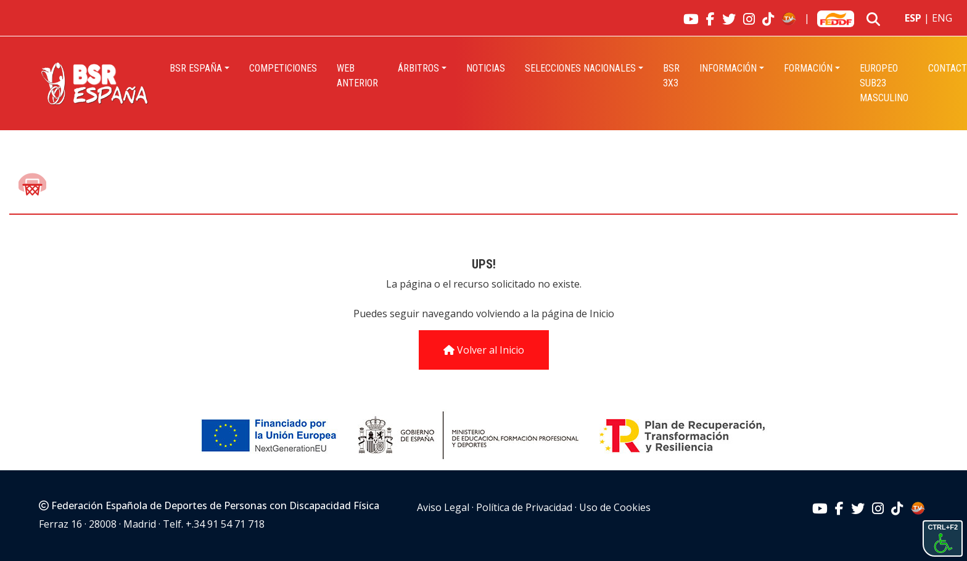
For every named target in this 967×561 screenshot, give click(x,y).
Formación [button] (808, 68)
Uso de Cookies (615, 507)
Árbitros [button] (418, 68)
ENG (942, 18)
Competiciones (283, 68)
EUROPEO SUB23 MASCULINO (884, 83)
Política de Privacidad (524, 507)
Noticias (485, 68)
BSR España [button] (196, 68)
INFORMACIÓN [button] (728, 68)
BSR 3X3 (671, 75)
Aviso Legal (443, 507)
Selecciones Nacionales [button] (580, 68)
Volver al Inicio (483, 350)
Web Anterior (357, 75)
